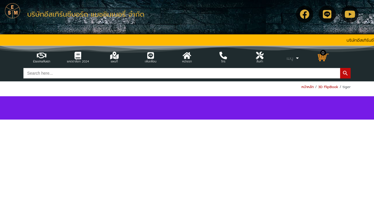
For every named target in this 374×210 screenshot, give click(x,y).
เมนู (293, 58)
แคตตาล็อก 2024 (78, 61)
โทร (223, 61)
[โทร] (223, 55)
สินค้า (259, 61)
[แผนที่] (114, 55)
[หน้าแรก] (187, 55)
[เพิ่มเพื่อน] (151, 55)
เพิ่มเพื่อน (151, 61)
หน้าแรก (187, 61)
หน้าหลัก (308, 87)
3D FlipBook (328, 87)
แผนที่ (114, 61)
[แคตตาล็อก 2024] (78, 55)
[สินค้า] (260, 55)
